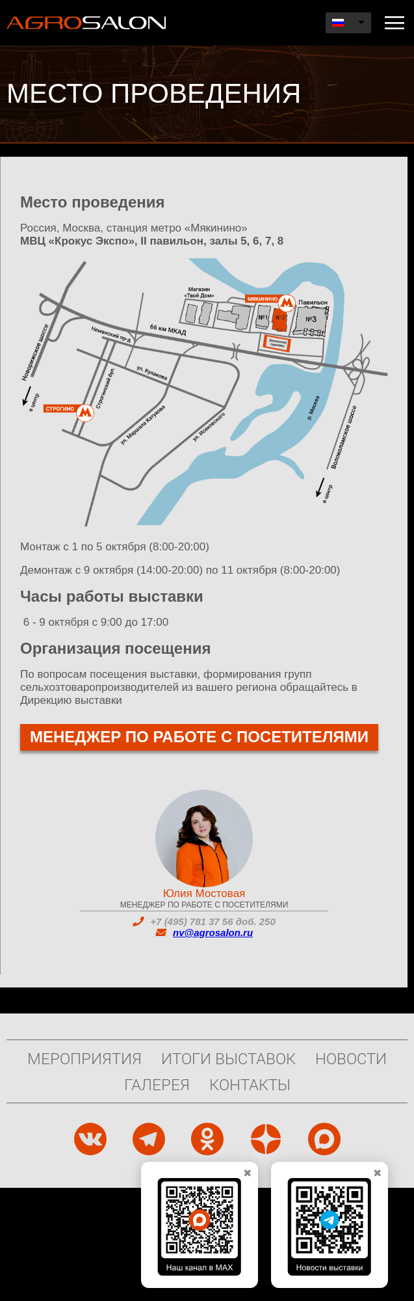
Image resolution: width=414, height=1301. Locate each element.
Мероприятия (84, 1058)
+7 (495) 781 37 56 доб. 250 (212, 921)
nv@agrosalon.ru (213, 932)
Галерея (157, 1084)
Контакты (250, 1084)
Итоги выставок (228, 1058)
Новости (351, 1058)
